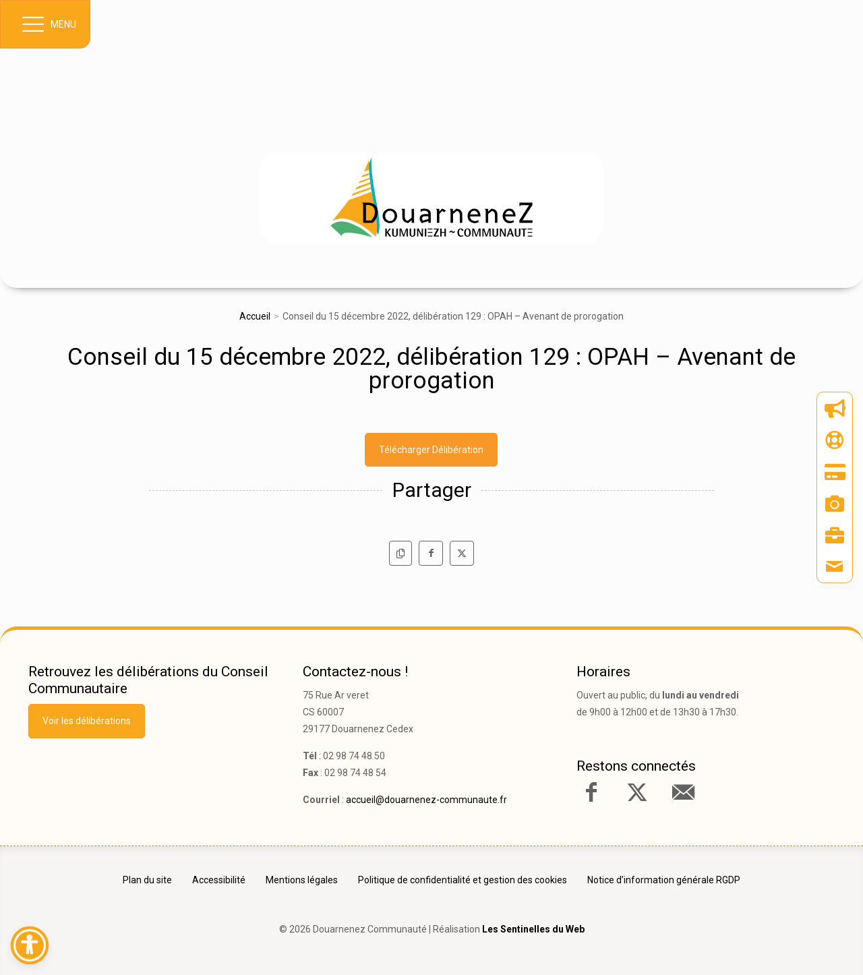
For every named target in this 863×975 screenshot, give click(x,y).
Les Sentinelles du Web (533, 929)
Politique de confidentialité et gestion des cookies (462, 880)
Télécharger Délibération (431, 449)
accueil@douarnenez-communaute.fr (426, 799)
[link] (431, 201)
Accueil (254, 316)
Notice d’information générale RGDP (663, 880)
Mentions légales (302, 880)
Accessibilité (218, 880)
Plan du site (147, 880)
